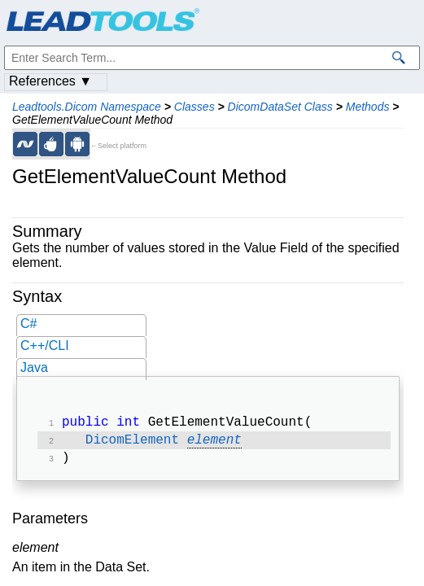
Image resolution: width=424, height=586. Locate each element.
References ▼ (50, 81)
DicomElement (132, 444)
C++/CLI (44, 345)
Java (34, 367)
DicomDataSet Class (280, 106)
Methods (368, 106)
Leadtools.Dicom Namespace (86, 106)
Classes (194, 106)
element (214, 444)
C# (28, 323)
